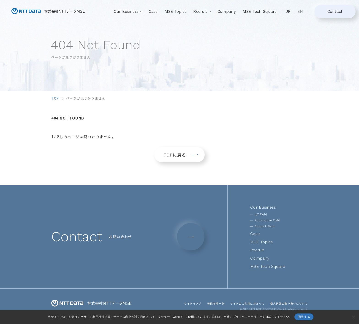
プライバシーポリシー (247, 317)
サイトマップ (192, 303)
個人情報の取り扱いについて (289, 303)
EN (300, 11)
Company (227, 11)
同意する (304, 317)
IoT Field (261, 214)
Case (153, 11)
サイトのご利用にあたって (247, 303)
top (55, 98)
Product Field (264, 226)
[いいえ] (353, 317)
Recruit (257, 249)
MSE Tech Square (260, 11)
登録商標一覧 (215, 303)
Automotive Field (267, 220)
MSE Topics (176, 11)
